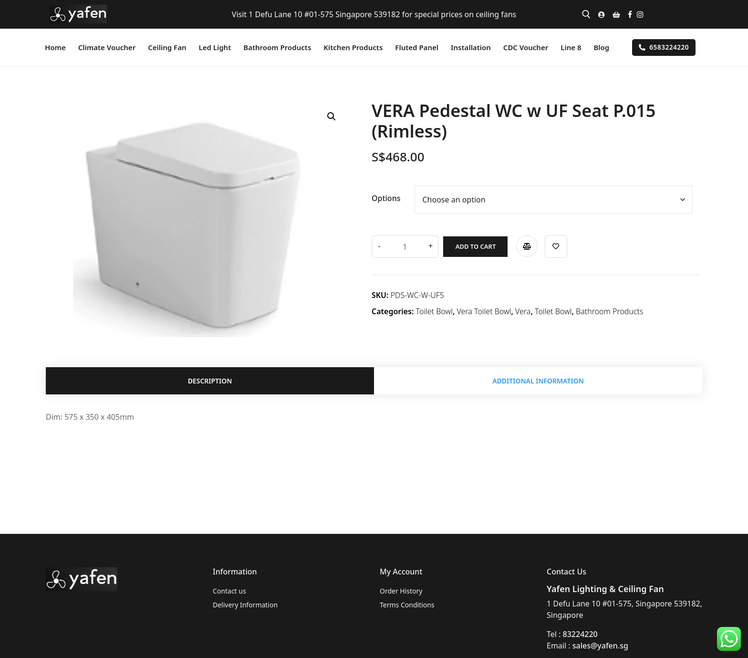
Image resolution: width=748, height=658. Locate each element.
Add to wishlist (551, 244)
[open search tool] (586, 14)
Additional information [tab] (538, 381)
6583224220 (664, 47)
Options (386, 198)
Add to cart (470, 244)
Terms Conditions (407, 604)
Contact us (229, 590)
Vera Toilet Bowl (484, 309)
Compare (522, 244)
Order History (401, 590)
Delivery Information (245, 604)
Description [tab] (210, 381)
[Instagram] (640, 14)
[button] (331, 116)
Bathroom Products (609, 309)
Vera (522, 309)
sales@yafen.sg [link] (600, 645)
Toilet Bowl (434, 309)
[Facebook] (630, 14)
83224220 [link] (580, 634)
